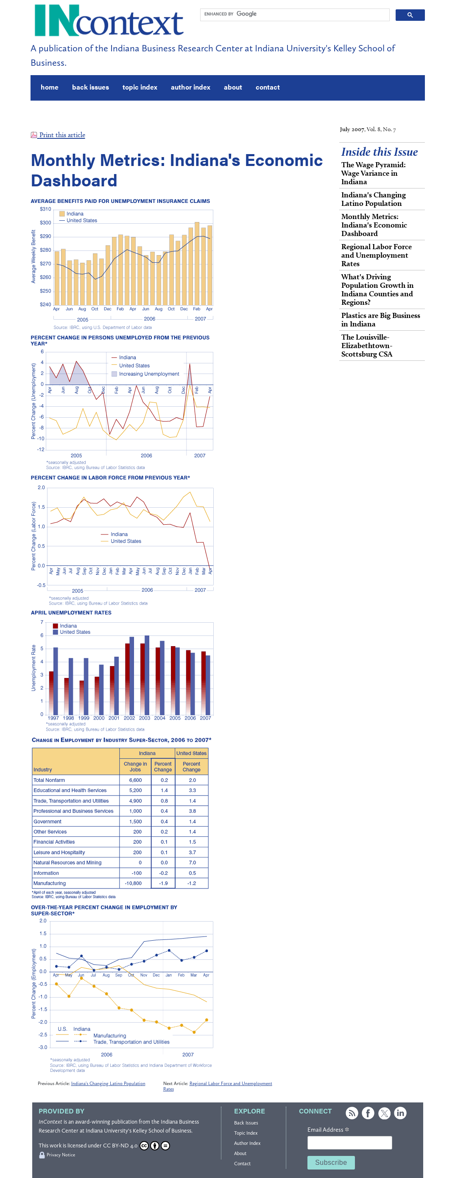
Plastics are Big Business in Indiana (380, 319)
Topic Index (245, 1133)
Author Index (247, 1143)
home (50, 87)
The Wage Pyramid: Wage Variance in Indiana (373, 173)
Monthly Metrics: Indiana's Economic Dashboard (374, 225)
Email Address (328, 1130)
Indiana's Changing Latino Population (108, 1083)
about (233, 87)
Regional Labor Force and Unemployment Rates (376, 255)
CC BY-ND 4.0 (136, 1145)
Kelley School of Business (162, 1130)
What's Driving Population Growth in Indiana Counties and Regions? (377, 289)
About (240, 1153)
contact (268, 87)
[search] (294, 14)
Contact (242, 1164)
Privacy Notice (61, 1155)
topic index (140, 87)
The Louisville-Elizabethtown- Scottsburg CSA (367, 345)
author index (190, 87)
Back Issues (246, 1123)
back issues (90, 87)
